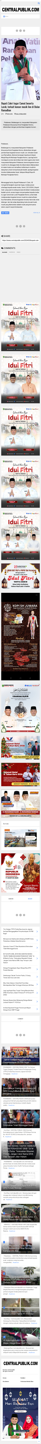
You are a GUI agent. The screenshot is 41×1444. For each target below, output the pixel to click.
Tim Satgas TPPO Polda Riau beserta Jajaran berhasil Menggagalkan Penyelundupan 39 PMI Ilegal (19, 1060)
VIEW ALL (36, 212)
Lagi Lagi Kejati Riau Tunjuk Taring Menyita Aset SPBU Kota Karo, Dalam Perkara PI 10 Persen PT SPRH (20, 1280)
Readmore (14, 1074)
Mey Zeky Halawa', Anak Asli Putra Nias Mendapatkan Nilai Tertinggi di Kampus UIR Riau (19, 1248)
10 (4, 1336)
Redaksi (23, 1378)
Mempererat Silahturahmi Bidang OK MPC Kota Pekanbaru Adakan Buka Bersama (19, 1091)
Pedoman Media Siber (27, 1381)
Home (4, 1378)
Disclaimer (6, 1381)
